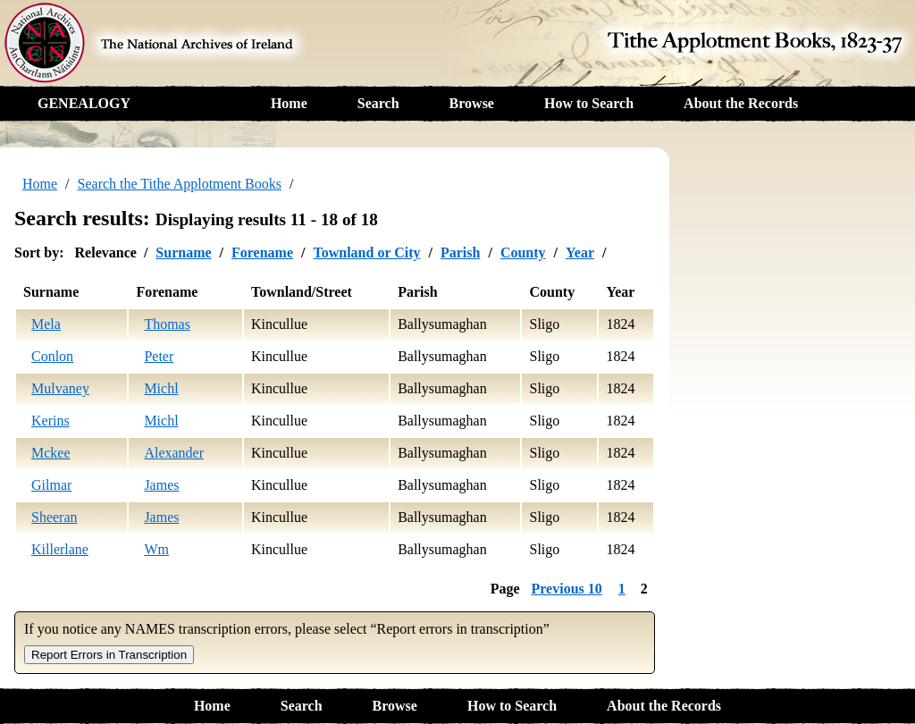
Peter (158, 356)
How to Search (589, 103)
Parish (460, 252)
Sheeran (54, 517)
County (523, 252)
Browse (471, 103)
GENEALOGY (84, 103)
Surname (183, 252)
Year (580, 252)
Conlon (52, 356)
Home (289, 103)
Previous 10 (567, 588)
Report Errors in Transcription (109, 654)
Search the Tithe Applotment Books (179, 183)
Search (378, 103)
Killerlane (59, 549)
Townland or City (366, 252)
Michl (161, 388)
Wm (156, 549)
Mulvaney (60, 388)
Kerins (50, 420)
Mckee (51, 452)
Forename (262, 252)
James (161, 484)
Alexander (174, 452)
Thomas (167, 324)
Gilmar (51, 484)
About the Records (741, 103)
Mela (46, 324)
